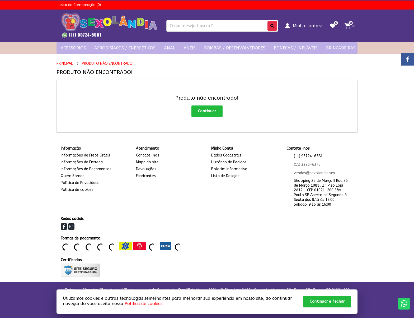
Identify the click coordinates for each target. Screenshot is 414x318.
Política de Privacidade (80, 183)
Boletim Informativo (229, 169)
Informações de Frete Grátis (85, 155)
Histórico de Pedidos (229, 162)
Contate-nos (147, 155)
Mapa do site (147, 162)
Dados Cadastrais (226, 155)
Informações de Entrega (82, 162)
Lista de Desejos (225, 176)
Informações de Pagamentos (86, 169)
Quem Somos (72, 176)
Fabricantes (146, 176)
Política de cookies (77, 189)
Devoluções (146, 169)
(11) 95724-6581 (308, 156)
